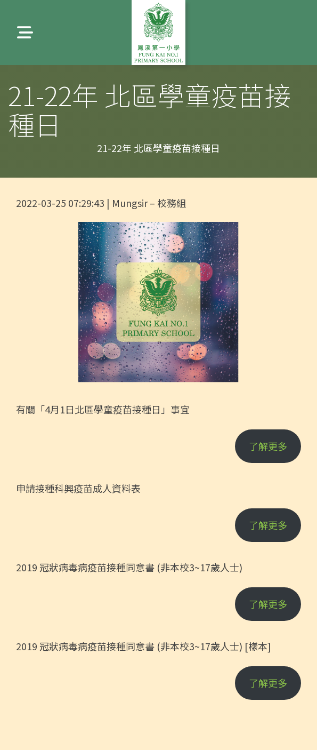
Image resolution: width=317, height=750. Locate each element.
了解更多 (268, 446)
